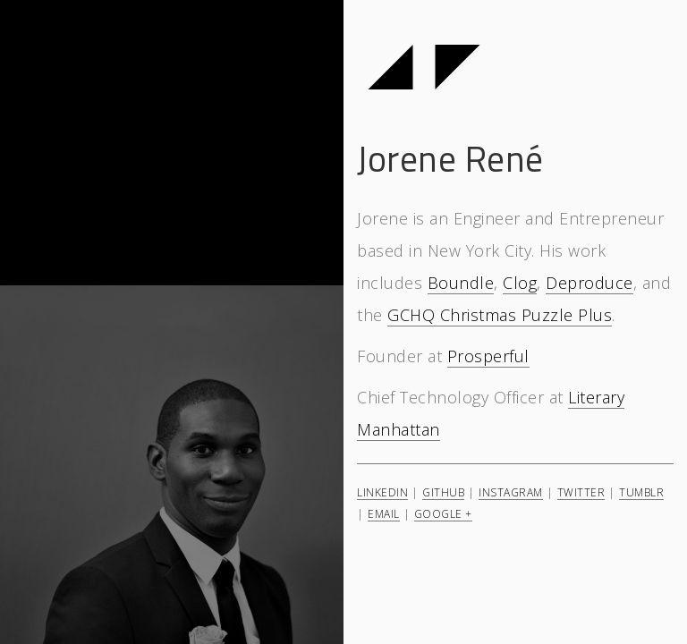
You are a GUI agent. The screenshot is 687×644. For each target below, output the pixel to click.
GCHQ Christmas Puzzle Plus (499, 315)
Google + (443, 513)
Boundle (461, 282)
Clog (520, 282)
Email (384, 513)
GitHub (443, 492)
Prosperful (488, 356)
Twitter (581, 492)
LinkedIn (382, 492)
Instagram (511, 492)
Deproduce (589, 282)
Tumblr (641, 492)
